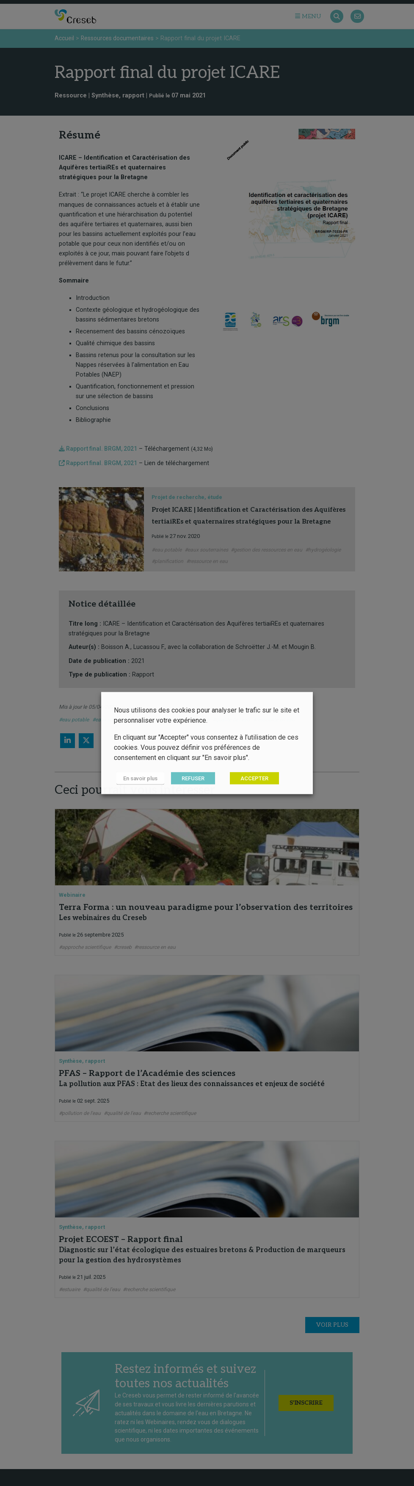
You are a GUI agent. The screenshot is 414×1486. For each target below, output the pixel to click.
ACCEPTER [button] (249, 779)
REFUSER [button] (187, 779)
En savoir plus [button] (138, 779)
